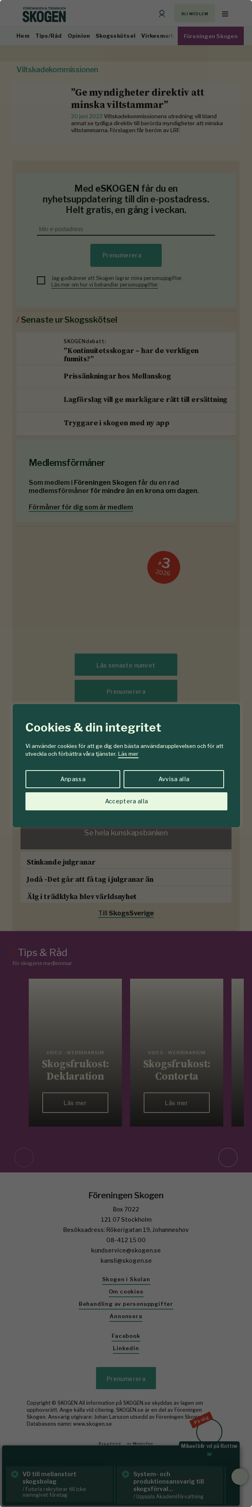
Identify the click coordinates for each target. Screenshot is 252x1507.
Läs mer (128, 753)
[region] (126, 753)
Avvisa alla (174, 778)
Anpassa (72, 778)
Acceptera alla (126, 801)
